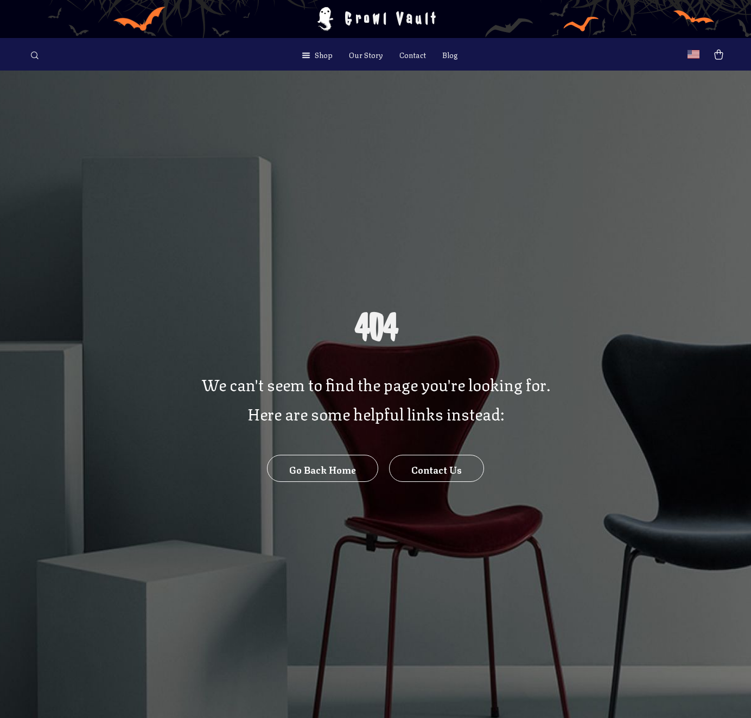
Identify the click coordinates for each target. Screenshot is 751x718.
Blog (449, 54)
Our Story (366, 54)
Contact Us (436, 468)
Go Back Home (322, 468)
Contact (412, 54)
